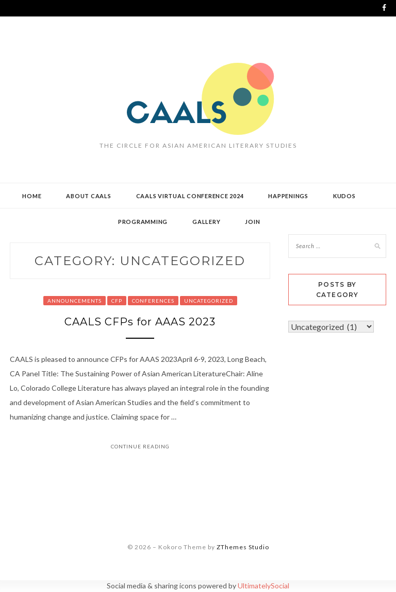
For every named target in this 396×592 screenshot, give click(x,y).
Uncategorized (208, 301)
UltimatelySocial (263, 585)
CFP (116, 301)
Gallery (206, 221)
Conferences (153, 301)
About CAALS (88, 196)
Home (31, 196)
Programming (143, 221)
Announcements (74, 301)
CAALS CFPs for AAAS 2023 (140, 322)
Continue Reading (140, 446)
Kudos (344, 196)
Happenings (288, 196)
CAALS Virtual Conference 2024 (190, 196)
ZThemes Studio (243, 547)
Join (252, 221)
